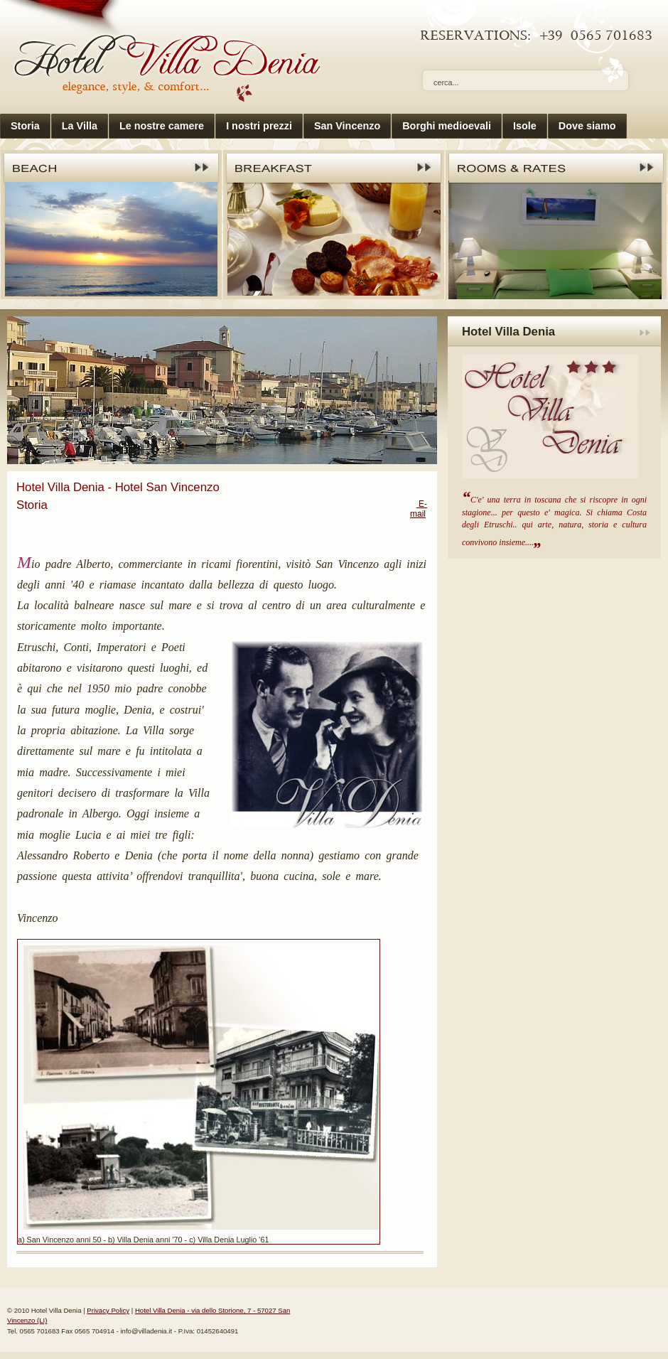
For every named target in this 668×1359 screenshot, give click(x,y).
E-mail (418, 509)
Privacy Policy (108, 1310)
